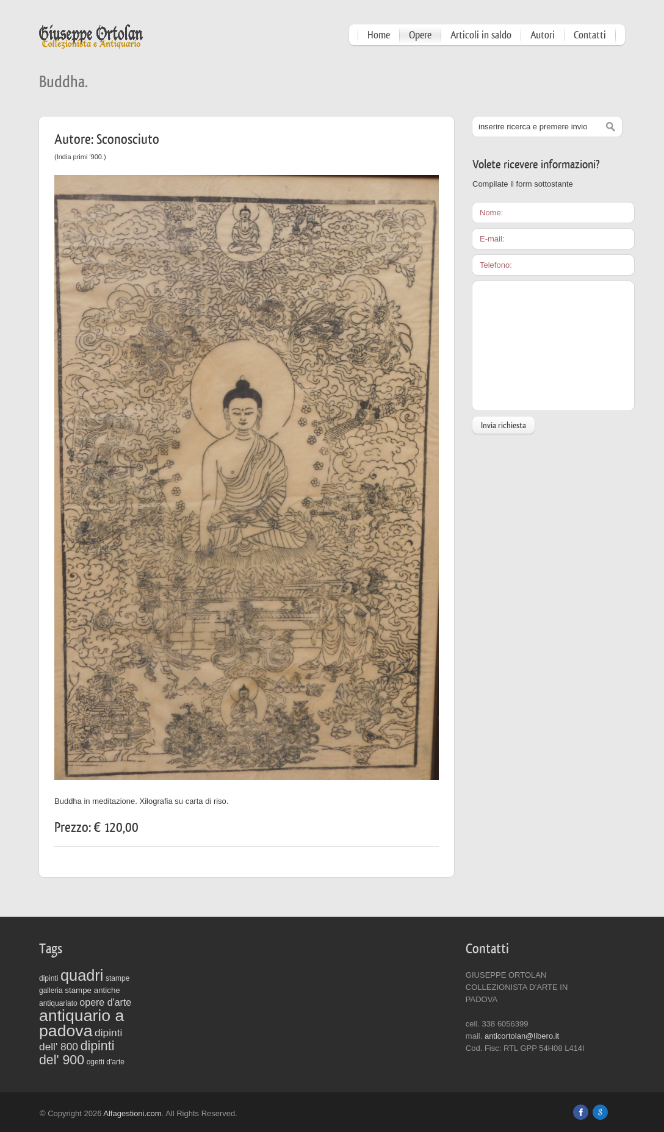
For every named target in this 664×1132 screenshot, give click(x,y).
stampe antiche (92, 990)
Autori (542, 35)
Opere (420, 35)
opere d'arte (105, 1002)
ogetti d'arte (106, 1062)
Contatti (590, 35)
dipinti (48, 978)
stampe (117, 978)
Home (378, 35)
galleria (51, 990)
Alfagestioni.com (132, 1113)
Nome (490, 212)
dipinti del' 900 (76, 1053)
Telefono (495, 265)
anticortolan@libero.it (522, 1036)
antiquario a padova (81, 1023)
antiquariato (58, 1003)
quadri (81, 975)
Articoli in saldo (480, 35)
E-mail (491, 238)
